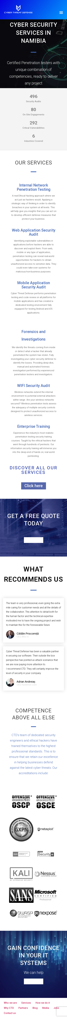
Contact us (10, 1013)
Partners (23, 1008)
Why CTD (9, 1008)
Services (26, 1002)
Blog (35, 1008)
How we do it (43, 1002)
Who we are (10, 1002)
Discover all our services (33, 470)
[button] (61, 12)
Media (45, 1008)
